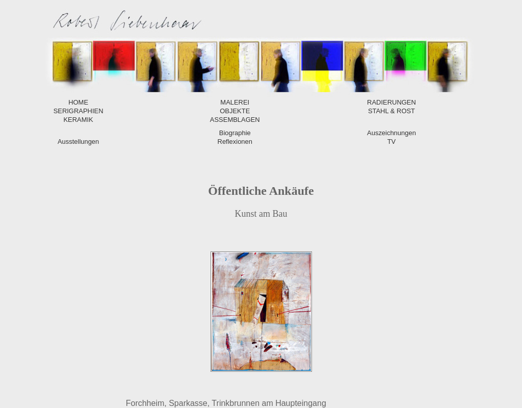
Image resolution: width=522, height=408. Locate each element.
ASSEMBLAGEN (235, 119)
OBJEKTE (235, 111)
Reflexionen (235, 141)
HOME (78, 102)
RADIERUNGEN (391, 102)
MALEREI (234, 102)
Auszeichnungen (391, 133)
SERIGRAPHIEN (78, 111)
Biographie (235, 133)
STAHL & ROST (391, 111)
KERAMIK (78, 119)
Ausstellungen (78, 141)
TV (391, 141)
